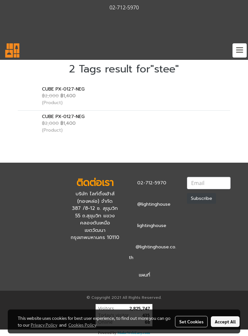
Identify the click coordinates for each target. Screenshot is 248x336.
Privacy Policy (44, 325)
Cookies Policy (82, 325)
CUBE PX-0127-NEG (63, 89)
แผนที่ (144, 275)
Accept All (225, 321)
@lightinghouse (153, 204)
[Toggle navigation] (239, 50)
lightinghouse (151, 225)
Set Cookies (191, 321)
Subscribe (201, 198)
